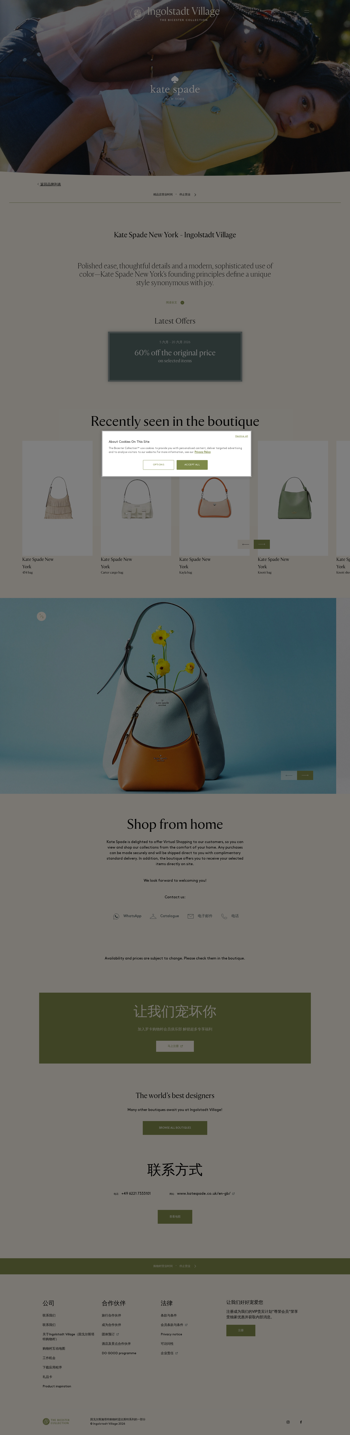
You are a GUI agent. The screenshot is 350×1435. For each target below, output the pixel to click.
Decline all (241, 436)
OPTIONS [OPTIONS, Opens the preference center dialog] (158, 465)
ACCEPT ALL (192, 465)
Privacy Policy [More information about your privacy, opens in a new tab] (203, 452)
